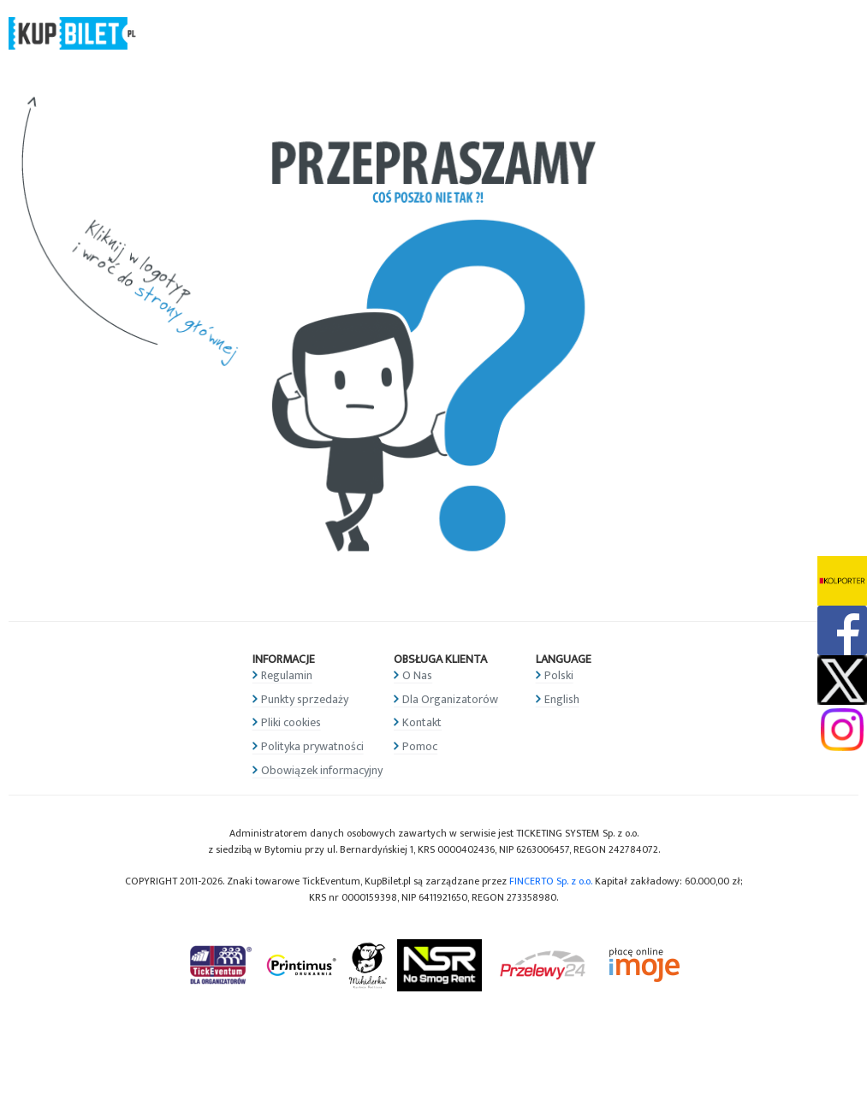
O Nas (417, 675)
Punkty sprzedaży (304, 699)
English (561, 699)
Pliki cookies (291, 722)
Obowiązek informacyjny (322, 770)
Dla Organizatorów (450, 699)
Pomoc (419, 746)
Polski (558, 675)
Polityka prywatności (312, 746)
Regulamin (286, 675)
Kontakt (422, 722)
